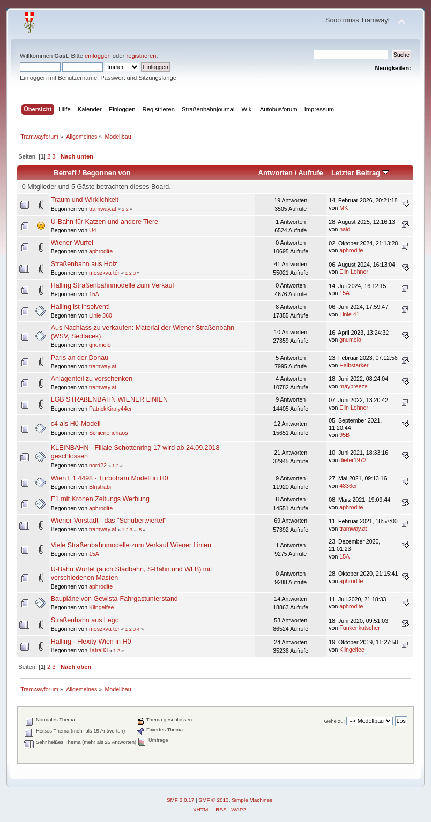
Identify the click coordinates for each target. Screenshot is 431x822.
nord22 (98, 465)
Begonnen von (106, 173)
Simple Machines (252, 800)
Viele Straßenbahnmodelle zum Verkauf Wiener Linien (131, 545)
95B (344, 435)
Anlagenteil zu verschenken (92, 378)
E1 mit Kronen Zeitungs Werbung (100, 499)
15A (94, 294)
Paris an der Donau (79, 357)
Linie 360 (100, 315)
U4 (92, 230)
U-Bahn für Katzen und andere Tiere (104, 221)
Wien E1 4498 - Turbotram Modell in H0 (109, 478)
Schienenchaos (108, 432)
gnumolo (100, 345)
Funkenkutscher (359, 627)
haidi (345, 229)
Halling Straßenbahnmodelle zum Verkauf (112, 285)
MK (343, 208)
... (136, 529)
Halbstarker (353, 365)
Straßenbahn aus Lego (85, 620)
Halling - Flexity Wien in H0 (91, 641)
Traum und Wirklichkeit (84, 199)
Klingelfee (101, 607)
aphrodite (101, 251)
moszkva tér (104, 272)
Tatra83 (98, 650)
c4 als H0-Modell (76, 423)
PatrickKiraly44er (110, 408)
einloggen (98, 55)
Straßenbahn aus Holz (84, 264)
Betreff (65, 173)
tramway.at (102, 209)
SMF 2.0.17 (181, 800)
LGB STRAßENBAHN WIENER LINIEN (109, 399)
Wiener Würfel (72, 242)
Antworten (275, 173)
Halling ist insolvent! (80, 307)
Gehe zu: (334, 721)
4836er (348, 485)
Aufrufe (310, 173)
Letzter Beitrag (360, 173)
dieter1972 (352, 460)
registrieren (141, 55)
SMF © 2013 (214, 800)
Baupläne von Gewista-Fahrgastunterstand (114, 598)
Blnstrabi (100, 487)
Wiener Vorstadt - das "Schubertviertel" (108, 520)
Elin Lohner (353, 271)
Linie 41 (349, 314)
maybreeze (353, 386)
